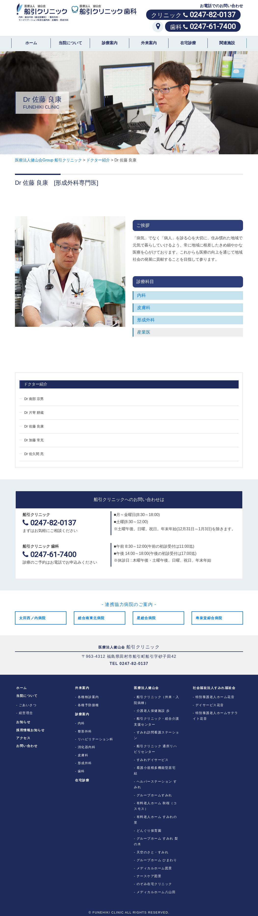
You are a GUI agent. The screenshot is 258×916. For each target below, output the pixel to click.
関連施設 (227, 43)
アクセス (23, 738)
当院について (70, 43)
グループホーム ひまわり (157, 860)
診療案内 (109, 43)
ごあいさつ (28, 705)
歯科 (81, 771)
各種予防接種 (88, 705)
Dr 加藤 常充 (34, 440)
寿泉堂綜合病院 (209, 618)
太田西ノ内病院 (32, 618)
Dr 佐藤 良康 (34, 426)
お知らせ (23, 722)
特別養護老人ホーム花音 (215, 697)
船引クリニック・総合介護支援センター (156, 721)
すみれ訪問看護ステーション (156, 735)
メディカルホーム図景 (154, 868)
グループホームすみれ (154, 795)
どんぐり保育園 (149, 830)
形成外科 (146, 319)
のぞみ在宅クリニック (154, 884)
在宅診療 (188, 43)
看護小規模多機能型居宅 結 (156, 770)
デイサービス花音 (209, 705)
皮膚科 (143, 307)
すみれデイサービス (153, 760)
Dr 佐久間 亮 (34, 454)
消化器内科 (87, 747)
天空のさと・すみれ (153, 852)
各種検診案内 (88, 697)
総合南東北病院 (91, 618)
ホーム (31, 43)
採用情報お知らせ (30, 730)
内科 (141, 295)
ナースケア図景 (149, 876)
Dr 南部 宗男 (34, 399)
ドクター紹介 (35, 384)
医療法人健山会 (146, 688)
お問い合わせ (27, 746)
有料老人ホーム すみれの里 (155, 819)
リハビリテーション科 (95, 739)
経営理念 (26, 713)
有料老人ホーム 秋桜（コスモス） (155, 806)
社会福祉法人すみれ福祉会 (214, 688)
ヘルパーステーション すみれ (155, 784)
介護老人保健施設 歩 (153, 711)
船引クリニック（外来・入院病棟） (156, 699)
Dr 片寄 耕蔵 (34, 413)
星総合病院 (146, 618)
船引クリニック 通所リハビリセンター (155, 749)
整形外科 (85, 731)
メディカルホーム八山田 (156, 892)
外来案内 (149, 43)
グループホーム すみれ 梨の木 (156, 841)
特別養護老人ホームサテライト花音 (215, 715)
